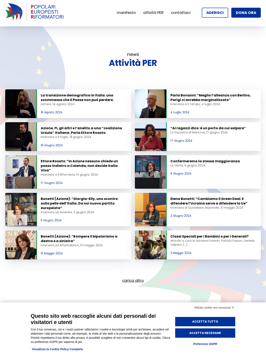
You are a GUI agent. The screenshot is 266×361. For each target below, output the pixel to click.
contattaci (180, 12)
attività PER (153, 12)
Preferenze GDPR (205, 344)
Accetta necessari (205, 333)
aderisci (215, 12)
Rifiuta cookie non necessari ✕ (214, 307)
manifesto (126, 12)
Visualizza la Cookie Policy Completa (57, 349)
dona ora (246, 12)
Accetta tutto (205, 321)
